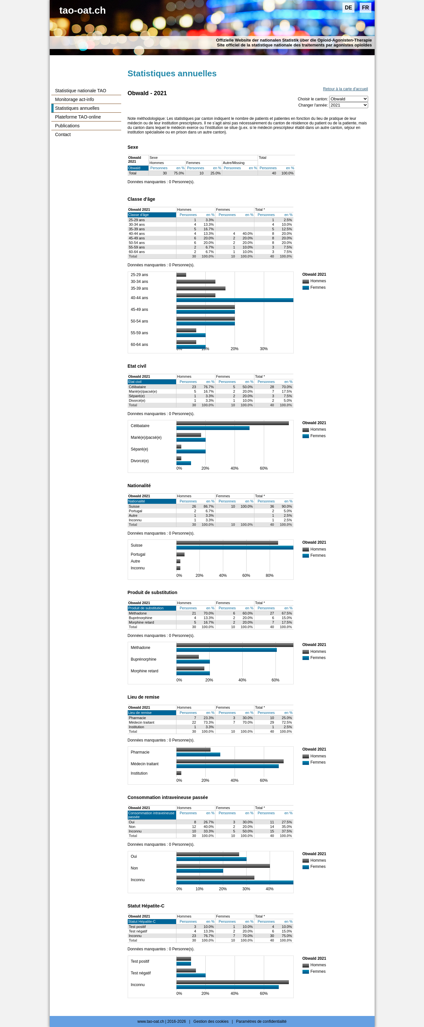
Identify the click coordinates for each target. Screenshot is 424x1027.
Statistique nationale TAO (80, 90)
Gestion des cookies (210, 1021)
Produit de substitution (146, 608)
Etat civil (135, 382)
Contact (63, 134)
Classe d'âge (138, 215)
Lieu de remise (140, 713)
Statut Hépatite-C (142, 921)
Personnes (159, 168)
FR (365, 7)
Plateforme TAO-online (78, 117)
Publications (67, 125)
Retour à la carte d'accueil (345, 89)
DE (348, 7)
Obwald (134, 168)
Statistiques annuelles (77, 108)
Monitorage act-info (74, 99)
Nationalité (136, 501)
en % (180, 168)
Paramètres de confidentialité (261, 1021)
